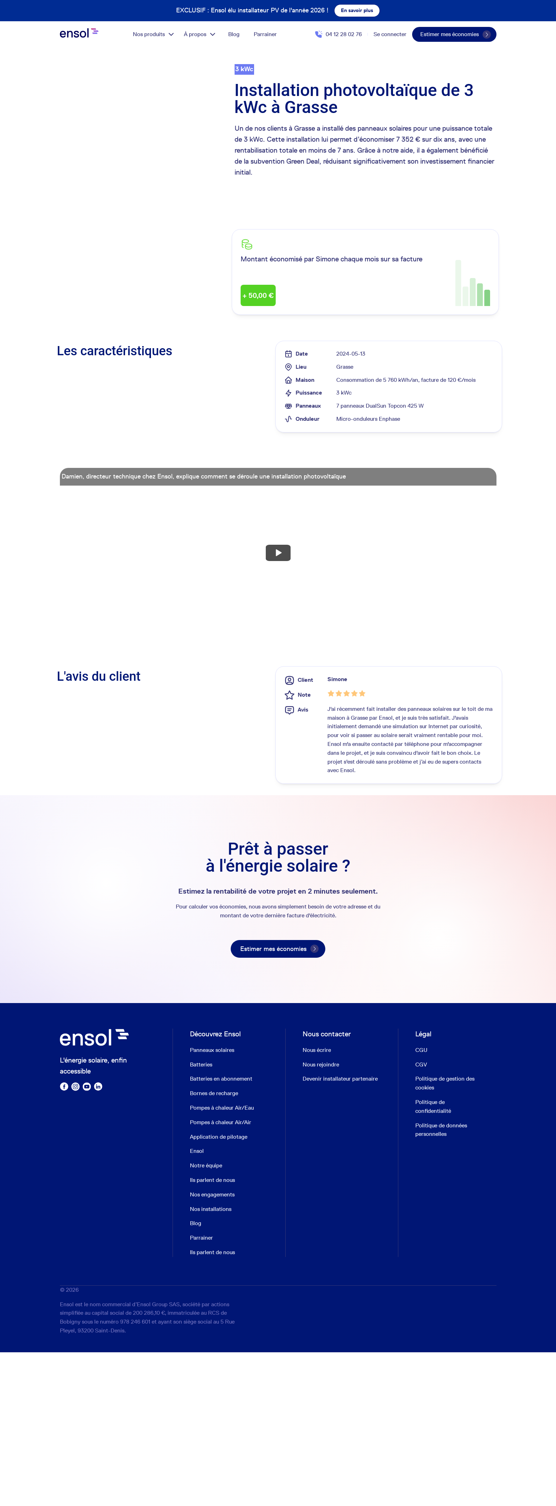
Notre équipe (206, 1319)
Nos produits (154, 34)
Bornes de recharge (214, 1247)
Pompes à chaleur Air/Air (220, 1276)
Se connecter (390, 34)
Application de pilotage (218, 1290)
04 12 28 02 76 (344, 34)
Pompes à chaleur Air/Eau (222, 1261)
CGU (421, 1203)
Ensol (197, 1305)
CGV (421, 1218)
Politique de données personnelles (441, 1283)
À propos (200, 34)
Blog (234, 34)
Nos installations (210, 1362)
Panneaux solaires (212, 1203)
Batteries (201, 1218)
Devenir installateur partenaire (340, 1232)
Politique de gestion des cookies (444, 1237)
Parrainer (265, 34)
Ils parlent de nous (212, 1333)
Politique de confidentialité (433, 1260)
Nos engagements (212, 1348)
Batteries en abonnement (221, 1232)
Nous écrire (317, 1203)
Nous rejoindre (321, 1218)
